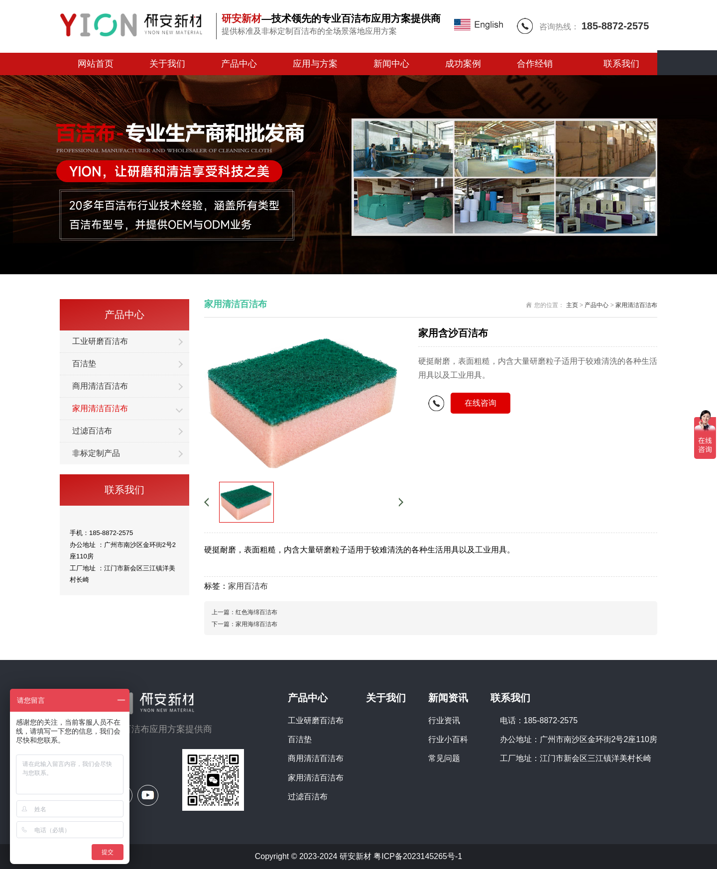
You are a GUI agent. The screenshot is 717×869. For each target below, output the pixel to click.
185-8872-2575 (615, 25)
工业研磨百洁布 (100, 341)
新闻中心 (391, 64)
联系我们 (621, 64)
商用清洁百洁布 (100, 386)
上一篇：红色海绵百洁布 (244, 612)
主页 (572, 305)
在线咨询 (480, 403)
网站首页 (96, 64)
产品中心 (239, 64)
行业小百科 (448, 739)
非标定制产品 (96, 453)
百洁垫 (84, 363)
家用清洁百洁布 (100, 408)
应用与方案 (315, 64)
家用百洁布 (248, 586)
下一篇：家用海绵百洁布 (244, 624)
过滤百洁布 (92, 431)
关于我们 (167, 64)
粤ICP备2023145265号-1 (417, 856)
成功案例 (463, 64)
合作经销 (535, 64)
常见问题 (444, 758)
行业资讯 (444, 720)
